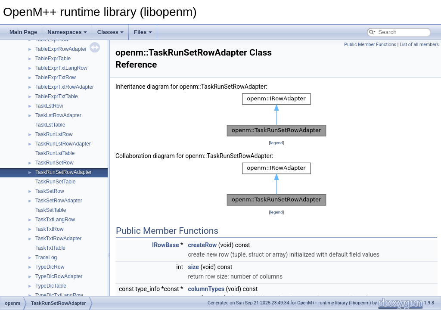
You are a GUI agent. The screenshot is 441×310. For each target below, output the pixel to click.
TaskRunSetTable (55, 182)
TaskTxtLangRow (55, 220)
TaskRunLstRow (54, 134)
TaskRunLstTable (55, 153)
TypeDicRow (49, 267)
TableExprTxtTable (56, 96)
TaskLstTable (50, 125)
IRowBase (165, 245)
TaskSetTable (50, 210)
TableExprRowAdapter (61, 49)
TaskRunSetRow (54, 163)
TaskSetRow (49, 191)
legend (276, 142)
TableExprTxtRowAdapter (64, 87)
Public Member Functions (370, 44)
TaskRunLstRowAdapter (63, 144)
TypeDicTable (50, 286)
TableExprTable (53, 59)
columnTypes (206, 288)
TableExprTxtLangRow (61, 68)
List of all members (419, 44)
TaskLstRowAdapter (58, 115)
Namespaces (67, 32)
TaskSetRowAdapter (58, 201)
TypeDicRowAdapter (58, 276)
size (193, 267)
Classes (110, 32)
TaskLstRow (49, 106)
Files (143, 32)
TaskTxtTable (50, 248)
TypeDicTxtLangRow (59, 295)
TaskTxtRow (49, 229)
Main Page (23, 32)
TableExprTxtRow (55, 77)
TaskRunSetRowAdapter (63, 172)
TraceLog (46, 257)
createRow (202, 245)
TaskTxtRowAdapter (58, 239)
